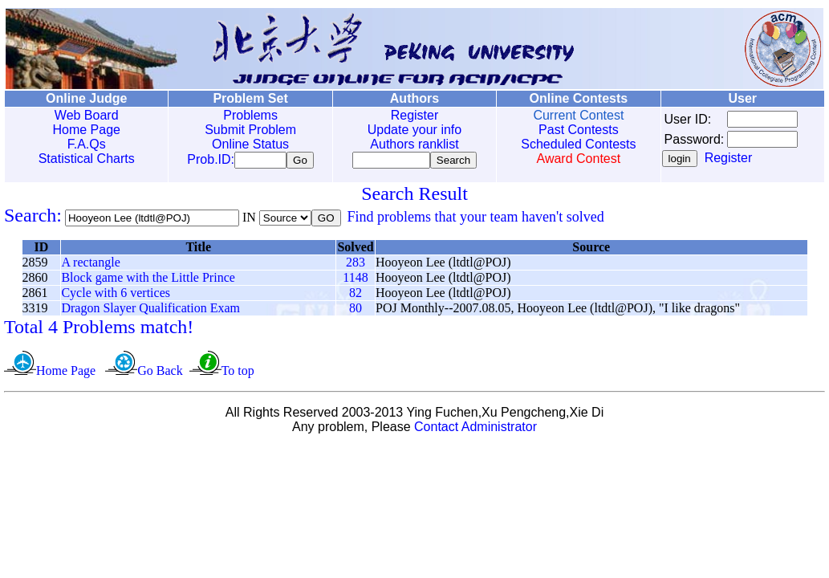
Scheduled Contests (575, 144)
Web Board (86, 115)
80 (355, 311)
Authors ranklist (412, 144)
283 (355, 265)
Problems (249, 115)
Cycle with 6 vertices (115, 296)
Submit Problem (249, 129)
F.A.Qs (86, 144)
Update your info (412, 129)
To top (237, 374)
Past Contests (575, 129)
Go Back (159, 374)
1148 (355, 280)
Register (412, 115)
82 (355, 296)
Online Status (248, 144)
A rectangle (90, 265)
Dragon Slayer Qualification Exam (150, 311)
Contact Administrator (475, 430)
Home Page (86, 129)
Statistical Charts (86, 158)
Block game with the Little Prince (147, 280)
